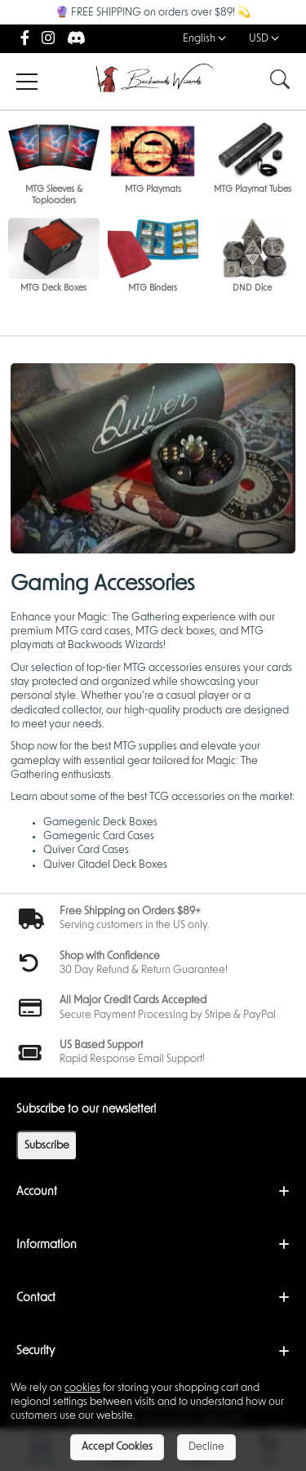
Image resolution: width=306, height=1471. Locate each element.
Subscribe (46, 1145)
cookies (82, 1388)
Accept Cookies (117, 1447)
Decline (206, 1447)
